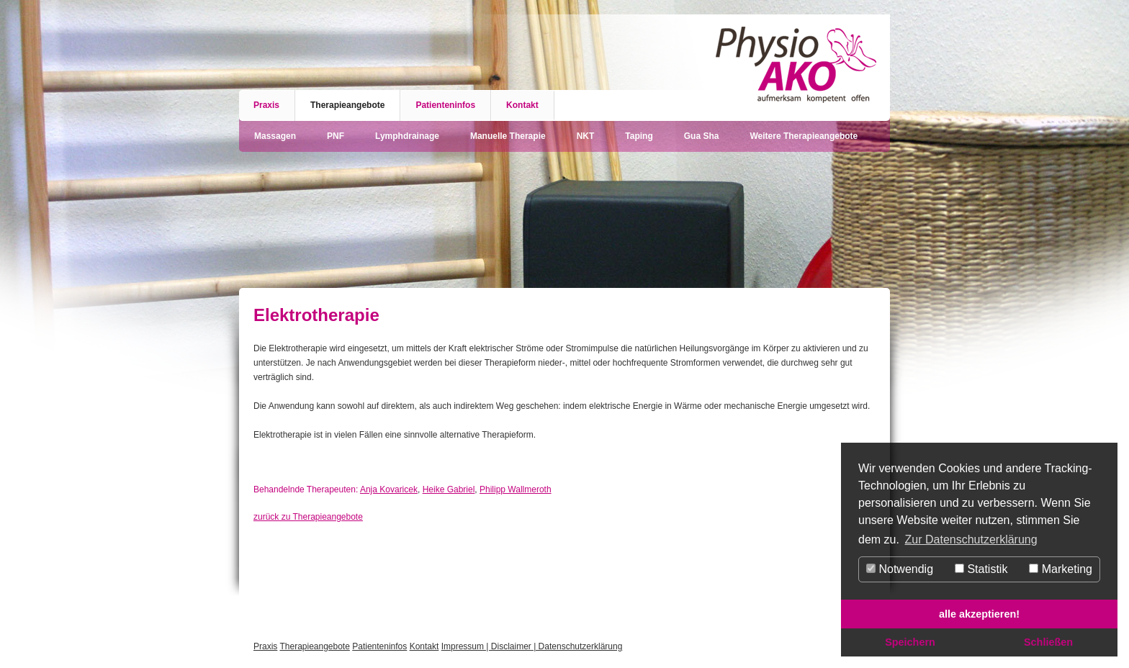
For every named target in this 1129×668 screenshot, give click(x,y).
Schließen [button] (1048, 642)
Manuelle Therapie (508, 136)
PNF (335, 136)
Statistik (981, 569)
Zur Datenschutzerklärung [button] (971, 539)
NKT (586, 136)
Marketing (1060, 569)
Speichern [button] (910, 642)
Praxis (266, 105)
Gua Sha (701, 136)
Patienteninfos (445, 105)
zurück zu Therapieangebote (308, 517)
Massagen (275, 136)
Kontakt (522, 105)
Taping (638, 136)
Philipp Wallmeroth (516, 489)
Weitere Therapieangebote (804, 136)
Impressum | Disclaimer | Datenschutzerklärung (532, 646)
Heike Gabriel (449, 489)
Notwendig (899, 569)
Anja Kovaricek (389, 489)
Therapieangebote (347, 105)
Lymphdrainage (407, 136)
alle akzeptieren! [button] (979, 614)
